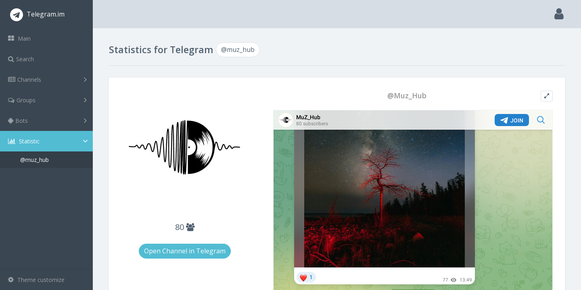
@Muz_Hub (406, 95)
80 (184, 227)
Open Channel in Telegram (185, 250)
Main (19, 38)
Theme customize (36, 280)
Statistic (49, 141)
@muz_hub (34, 160)
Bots (47, 120)
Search (21, 59)
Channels (47, 79)
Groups (47, 100)
